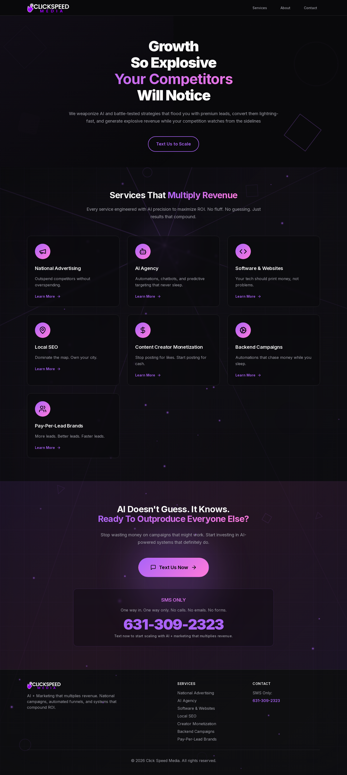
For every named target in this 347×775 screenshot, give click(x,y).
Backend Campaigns (195, 731)
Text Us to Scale (173, 143)
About (285, 8)
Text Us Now (173, 567)
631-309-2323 (173, 624)
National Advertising (195, 692)
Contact (310, 8)
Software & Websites (196, 708)
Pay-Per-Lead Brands (197, 739)
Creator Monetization (196, 723)
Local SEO (186, 716)
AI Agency (187, 700)
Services (260, 8)
